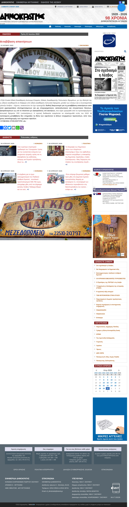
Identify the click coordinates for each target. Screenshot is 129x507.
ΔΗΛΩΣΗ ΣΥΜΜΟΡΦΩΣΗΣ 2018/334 (77, 470)
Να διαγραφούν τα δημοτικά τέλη (107, 269)
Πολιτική (58, 26)
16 (108, 383)
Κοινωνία (67, 26)
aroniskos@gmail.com (110, 184)
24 (111, 386)
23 (108, 386)
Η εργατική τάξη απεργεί (104, 291)
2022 (103, 373)
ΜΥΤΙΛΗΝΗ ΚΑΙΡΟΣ (109, 406)
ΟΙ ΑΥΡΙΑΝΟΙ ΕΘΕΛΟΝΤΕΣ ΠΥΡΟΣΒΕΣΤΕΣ (111, 278)
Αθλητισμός (100, 26)
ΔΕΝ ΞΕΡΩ (100, 353)
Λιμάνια (99, 345)
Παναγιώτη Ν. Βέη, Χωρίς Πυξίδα (107, 357)
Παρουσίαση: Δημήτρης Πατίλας (107, 327)
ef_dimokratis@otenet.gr (117, 7)
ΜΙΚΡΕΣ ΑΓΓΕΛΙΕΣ (109, 436)
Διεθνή (55, 30)
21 (100, 386)
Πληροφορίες (65, 30)
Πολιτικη (86, 143)
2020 (96, 373)
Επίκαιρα (99, 317)
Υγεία (38, 30)
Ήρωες (98, 349)
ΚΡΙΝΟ (98, 334)
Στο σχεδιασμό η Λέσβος (104, 265)
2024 (111, 373)
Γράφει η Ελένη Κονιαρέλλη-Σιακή (108, 330)
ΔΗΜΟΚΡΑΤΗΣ (7, 2)
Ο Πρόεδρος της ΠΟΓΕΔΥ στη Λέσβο (109, 282)
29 (104, 388)
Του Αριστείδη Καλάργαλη (105, 338)
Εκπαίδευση (111, 26)
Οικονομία (77, 26)
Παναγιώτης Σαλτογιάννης (105, 360)
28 (100, 388)
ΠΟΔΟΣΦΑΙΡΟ (101, 310)
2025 (115, 373)
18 (115, 383)
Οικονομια (84, 45)
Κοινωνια (38, 143)
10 (111, 380)
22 (104, 386)
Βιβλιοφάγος (28, 30)
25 (115, 386)
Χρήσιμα (46, 30)
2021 (99, 373)
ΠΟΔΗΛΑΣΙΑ (100, 314)
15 (104, 383)
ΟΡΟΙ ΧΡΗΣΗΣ (19, 470)
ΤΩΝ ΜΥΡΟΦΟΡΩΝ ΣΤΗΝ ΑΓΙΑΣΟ (108, 295)
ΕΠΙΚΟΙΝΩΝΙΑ (107, 470)
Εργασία (17, 30)
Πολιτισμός (88, 26)
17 (111, 383)
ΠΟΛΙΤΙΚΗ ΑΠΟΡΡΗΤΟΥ (44, 470)
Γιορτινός (99, 342)
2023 (107, 373)
